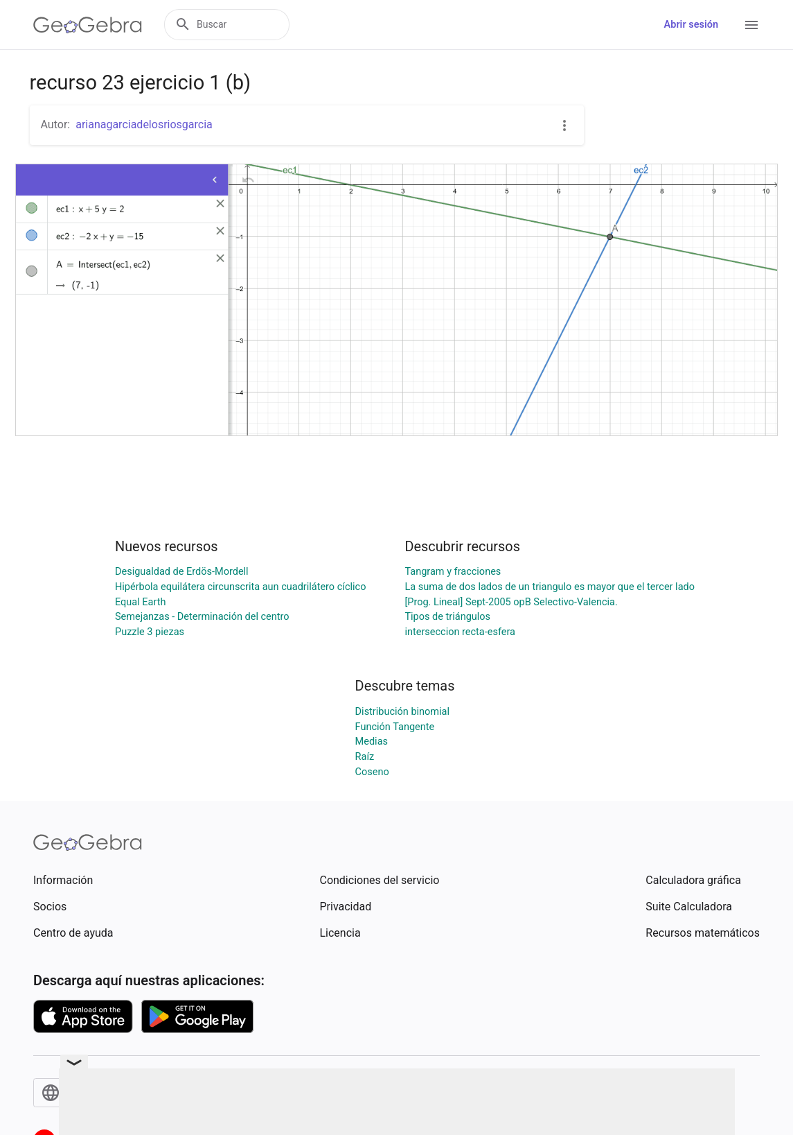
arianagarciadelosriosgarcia (144, 124)
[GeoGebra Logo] (87, 25)
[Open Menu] (751, 25)
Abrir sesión (691, 25)
